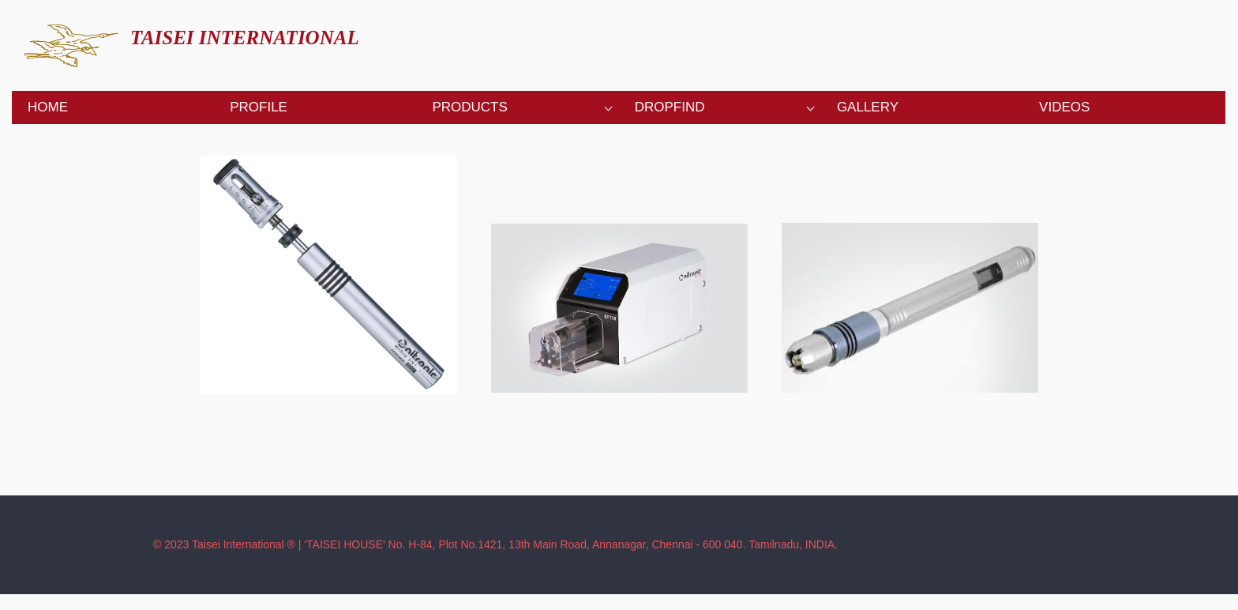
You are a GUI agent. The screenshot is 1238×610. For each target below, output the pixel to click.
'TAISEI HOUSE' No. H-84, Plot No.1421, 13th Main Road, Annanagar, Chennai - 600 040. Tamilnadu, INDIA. (571, 544)
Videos (1064, 107)
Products (469, 107)
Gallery (867, 107)
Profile (258, 107)
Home (48, 107)
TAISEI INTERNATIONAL (244, 37)
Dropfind (670, 107)
